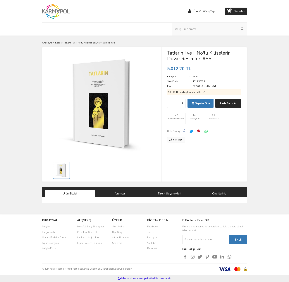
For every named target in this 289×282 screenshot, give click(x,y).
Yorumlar (119, 194)
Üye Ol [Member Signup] (198, 11)
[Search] (222, 29)
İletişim (46, 226)
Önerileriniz (219, 194)
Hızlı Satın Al (228, 103)
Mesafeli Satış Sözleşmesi (91, 226)
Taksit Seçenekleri (169, 194)
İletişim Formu (49, 248)
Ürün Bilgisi (70, 194)
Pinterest (152, 248)
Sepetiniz (117, 243)
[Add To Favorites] (176, 118)
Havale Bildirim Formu (54, 237)
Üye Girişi (117, 232)
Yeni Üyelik (118, 226)
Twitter (151, 232)
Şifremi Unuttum (120, 237)
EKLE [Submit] (238, 239)
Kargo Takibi (48, 232)
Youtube (151, 243)
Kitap (195, 76)
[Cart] (236, 11)
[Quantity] (176, 103)
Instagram (152, 237)
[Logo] (56, 11)
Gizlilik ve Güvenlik (87, 232)
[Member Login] (189, 11)
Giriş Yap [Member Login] (209, 11)
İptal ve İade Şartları (88, 237)
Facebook (152, 226)
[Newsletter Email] (205, 239)
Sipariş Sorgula (50, 243)
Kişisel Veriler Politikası (89, 243)
